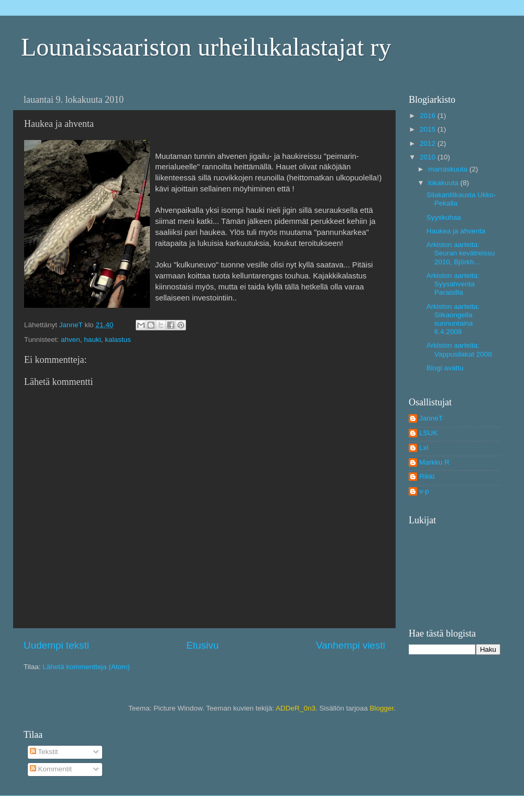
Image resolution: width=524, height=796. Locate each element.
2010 (429, 157)
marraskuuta (449, 169)
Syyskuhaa (444, 217)
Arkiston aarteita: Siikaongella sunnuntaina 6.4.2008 (453, 319)
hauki (92, 339)
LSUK (428, 433)
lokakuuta (444, 183)
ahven (70, 339)
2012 (429, 143)
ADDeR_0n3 (295, 708)
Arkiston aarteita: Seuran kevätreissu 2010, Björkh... (461, 253)
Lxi (423, 447)
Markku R (434, 462)
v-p (424, 491)
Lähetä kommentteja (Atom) (86, 667)
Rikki (426, 476)
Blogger (381, 708)
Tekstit (44, 752)
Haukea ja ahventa (456, 231)
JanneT (431, 418)
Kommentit (51, 769)
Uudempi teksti (56, 645)
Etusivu (203, 645)
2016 (429, 116)
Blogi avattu (445, 368)
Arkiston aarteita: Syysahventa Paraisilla (453, 284)
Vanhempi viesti (350, 645)
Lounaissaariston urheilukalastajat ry (206, 47)
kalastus (118, 339)
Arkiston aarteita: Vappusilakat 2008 (459, 349)
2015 (429, 129)
